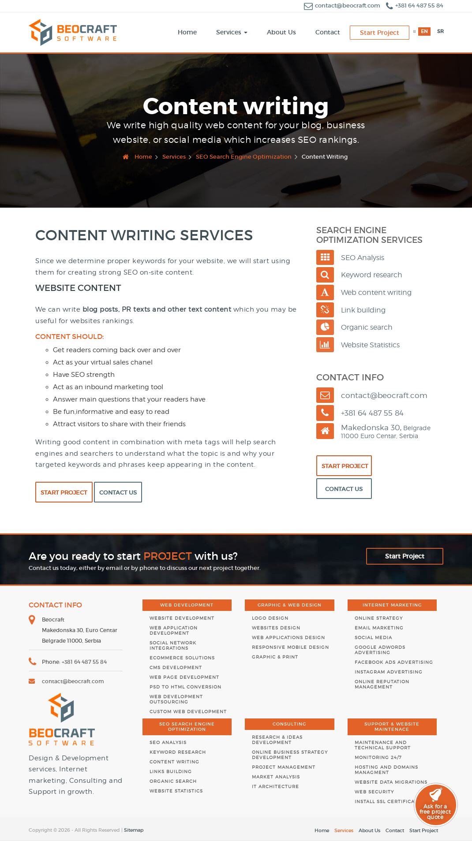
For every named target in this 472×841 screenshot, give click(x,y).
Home (322, 830)
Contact (395, 830)
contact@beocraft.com (343, 5)
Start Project (64, 492)
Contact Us (118, 492)
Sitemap (133, 830)
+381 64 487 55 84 (414, 5)
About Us (369, 830)
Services (343, 830)
